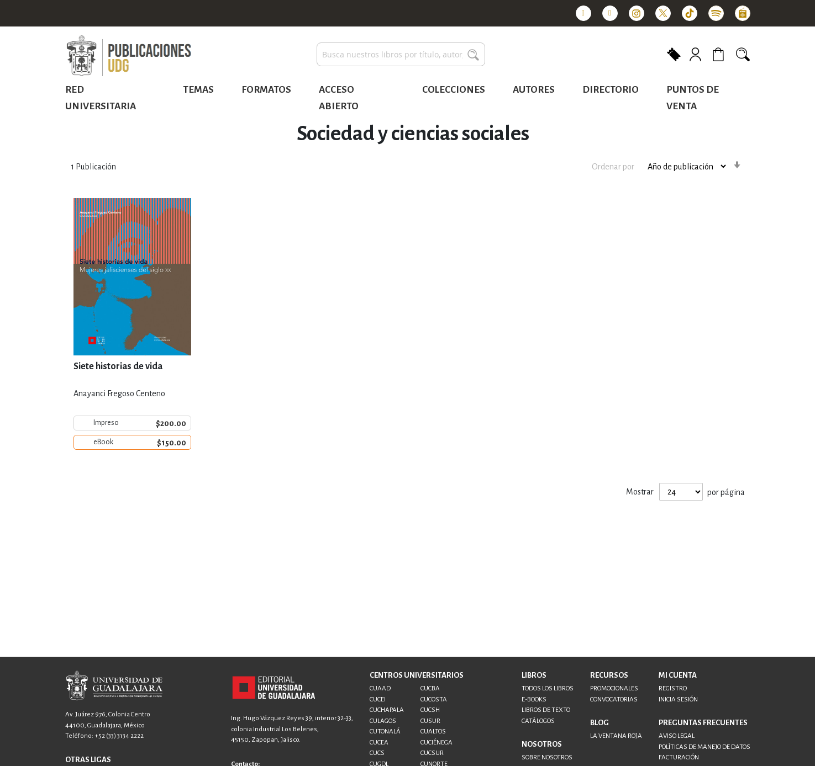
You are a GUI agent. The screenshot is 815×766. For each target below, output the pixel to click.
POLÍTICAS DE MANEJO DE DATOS (704, 747)
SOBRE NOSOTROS (547, 757)
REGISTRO (673, 688)
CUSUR (430, 721)
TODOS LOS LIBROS (548, 688)
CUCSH (430, 710)
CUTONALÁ (385, 731)
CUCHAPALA (387, 710)
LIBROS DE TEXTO (546, 710)
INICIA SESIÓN (678, 699)
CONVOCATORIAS (614, 699)
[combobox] (401, 54)
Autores (534, 89)
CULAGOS (383, 721)
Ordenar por (613, 166)
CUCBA (430, 688)
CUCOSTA (433, 699)
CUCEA (379, 742)
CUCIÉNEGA (436, 742)
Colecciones (453, 89)
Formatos (266, 89)
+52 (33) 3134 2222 (119, 736)
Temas (198, 89)
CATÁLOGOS (538, 721)
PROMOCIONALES (614, 688)
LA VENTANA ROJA (616, 736)
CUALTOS (433, 731)
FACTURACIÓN (679, 757)
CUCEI (378, 699)
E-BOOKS (534, 699)
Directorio (610, 89)
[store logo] (128, 56)
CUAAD (380, 688)
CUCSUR (432, 753)
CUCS (377, 753)
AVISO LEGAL (677, 736)
